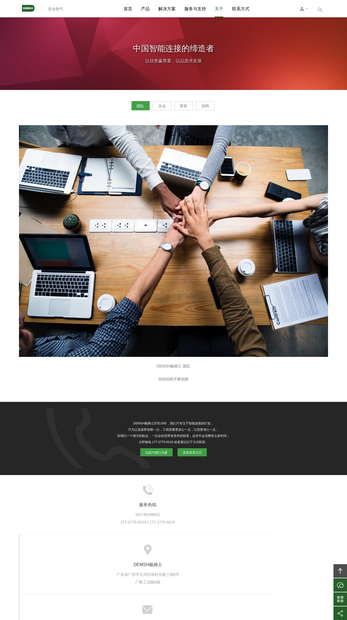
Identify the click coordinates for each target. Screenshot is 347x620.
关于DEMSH (93, 550)
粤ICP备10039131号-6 (181, 586)
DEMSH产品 (121, 550)
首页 (128, 9)
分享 (340, 613)
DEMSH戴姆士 (31, 8)
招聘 (217, 107)
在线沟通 (340, 585)
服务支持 (169, 550)
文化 (158, 107)
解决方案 (167, 9)
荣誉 (187, 107)
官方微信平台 (340, 599)
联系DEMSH (245, 550)
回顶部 (340, 571)
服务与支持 (195, 9)
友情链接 (270, 550)
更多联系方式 (190, 450)
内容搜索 (320, 8)
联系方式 (240, 9)
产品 (145, 9)
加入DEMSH (216, 550)
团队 (129, 107)
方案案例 (146, 550)
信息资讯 (191, 550)
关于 (219, 9)
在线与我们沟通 (158, 450)
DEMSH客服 (303, 8)
